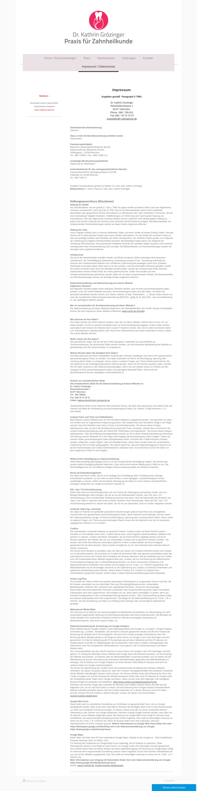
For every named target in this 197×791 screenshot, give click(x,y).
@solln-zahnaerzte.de (100, 400)
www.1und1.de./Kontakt (133, 311)
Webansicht (169, 780)
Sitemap (42, 781)
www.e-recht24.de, (85, 765)
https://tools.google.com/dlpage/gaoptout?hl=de (135, 682)
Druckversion (30, 781)
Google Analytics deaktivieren (83, 696)
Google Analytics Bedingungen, (109, 765)
